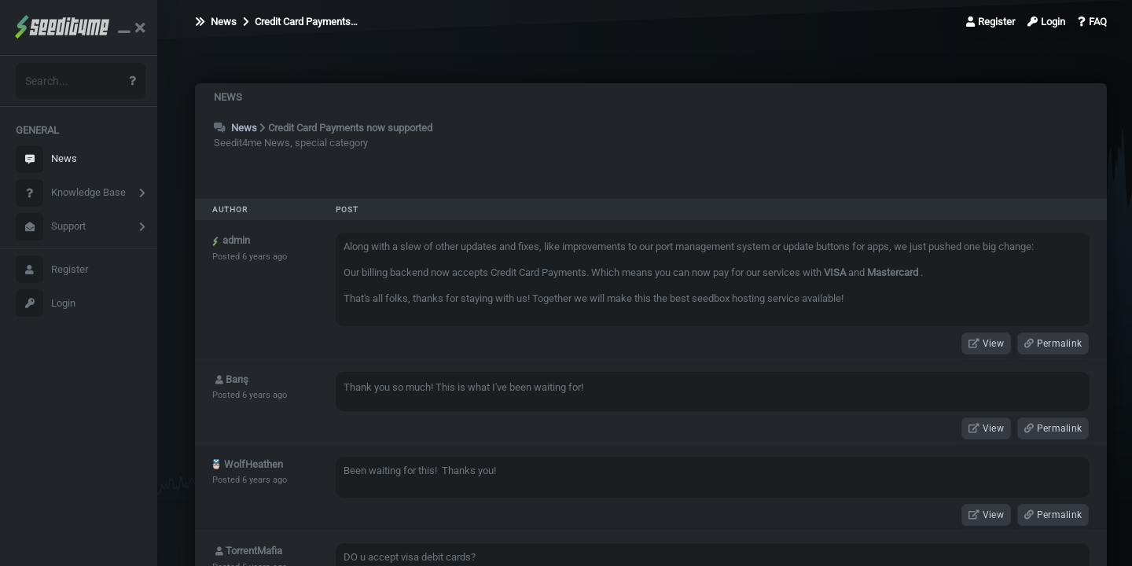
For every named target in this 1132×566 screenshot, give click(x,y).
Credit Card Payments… (300, 22)
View (986, 343)
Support (51, 227)
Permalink (1053, 343)
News (46, 159)
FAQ (1092, 22)
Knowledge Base (71, 193)
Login (45, 303)
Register (52, 269)
